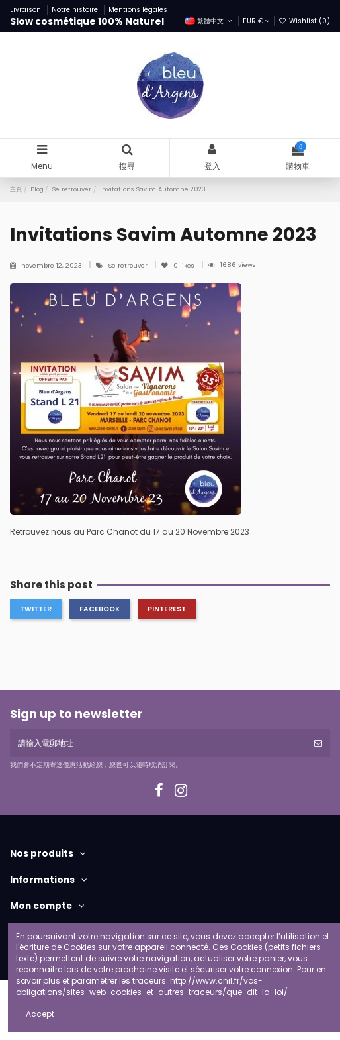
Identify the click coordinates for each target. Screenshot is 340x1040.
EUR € (256, 21)
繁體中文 (209, 21)
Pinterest (167, 609)
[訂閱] (318, 743)
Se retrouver (128, 265)
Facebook (99, 609)
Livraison (26, 10)
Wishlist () (304, 21)
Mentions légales (137, 10)
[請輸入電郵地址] (158, 743)
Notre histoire (76, 10)
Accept (40, 1013)
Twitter (36, 609)
